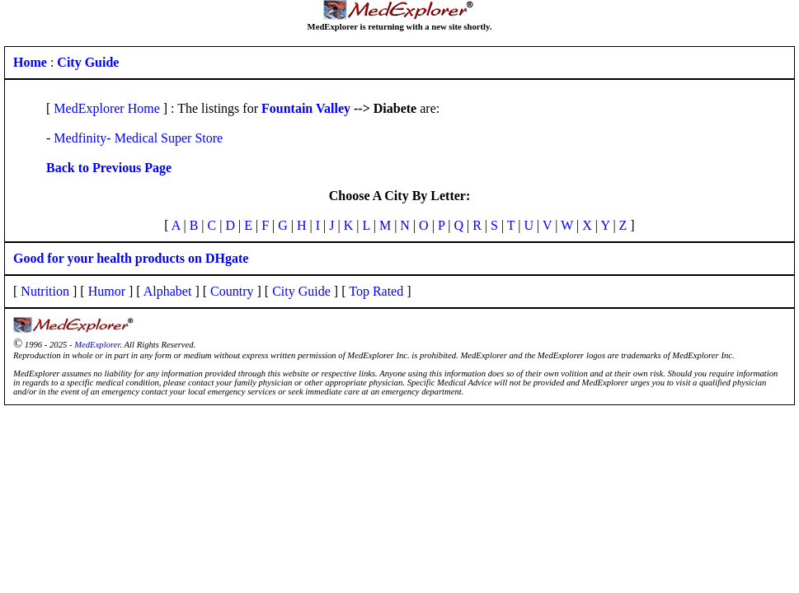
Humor (106, 291)
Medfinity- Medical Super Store (138, 138)
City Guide (301, 291)
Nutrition (45, 291)
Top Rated (376, 291)
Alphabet (167, 291)
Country (231, 291)
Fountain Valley (305, 108)
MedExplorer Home (106, 108)
